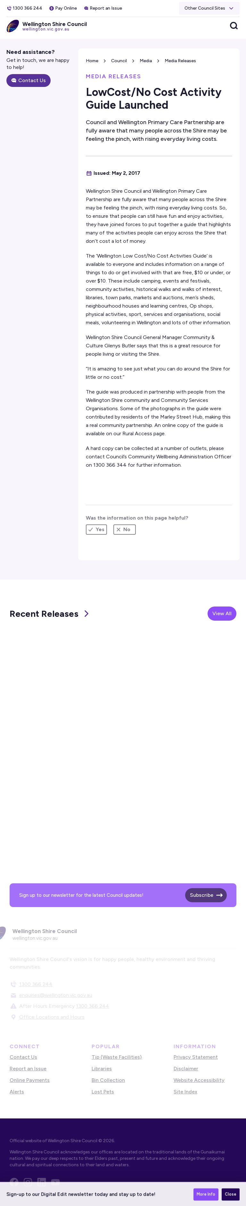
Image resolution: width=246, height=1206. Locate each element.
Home (92, 61)
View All (222, 613)
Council (119, 61)
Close (230, 1197)
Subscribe (201, 895)
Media (146, 61)
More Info (206, 1197)
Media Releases (180, 61)
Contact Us (32, 80)
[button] (209, 8)
